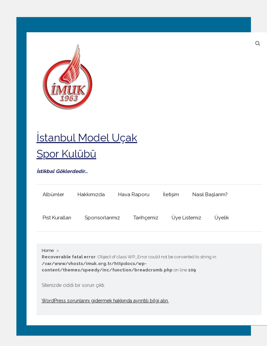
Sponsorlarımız (102, 218)
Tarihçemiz (145, 218)
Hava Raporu (133, 194)
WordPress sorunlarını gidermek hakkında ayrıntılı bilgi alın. (105, 300)
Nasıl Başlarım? (210, 194)
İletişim (171, 194)
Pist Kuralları (57, 218)
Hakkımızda (91, 194)
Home (48, 250)
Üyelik (222, 218)
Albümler (53, 194)
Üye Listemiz (186, 218)
